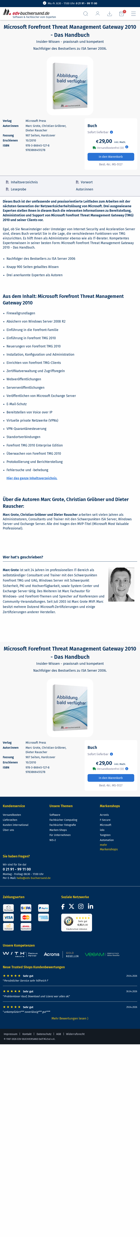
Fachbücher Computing (63, 820)
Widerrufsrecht (75, 1034)
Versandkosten (12, 815)
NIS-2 (52, 840)
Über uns (8, 830)
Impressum (10, 1034)
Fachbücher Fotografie (62, 825)
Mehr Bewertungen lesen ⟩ (70, 1018)
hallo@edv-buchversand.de (34, 878)
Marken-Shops (58, 830)
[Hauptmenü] (133, 14)
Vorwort (84, 182)
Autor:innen (84, 189)
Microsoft (105, 825)
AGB (58, 1034)
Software (54, 815)
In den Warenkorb (111, 156)
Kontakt (27, 1034)
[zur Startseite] (27, 12)
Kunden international (15, 825)
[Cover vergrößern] (70, 86)
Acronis (104, 815)
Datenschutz (44, 1034)
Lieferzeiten (10, 820)
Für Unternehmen (60, 835)
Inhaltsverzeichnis (22, 182)
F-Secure (105, 820)
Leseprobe (16, 189)
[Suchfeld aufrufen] (86, 13)
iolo (102, 830)
